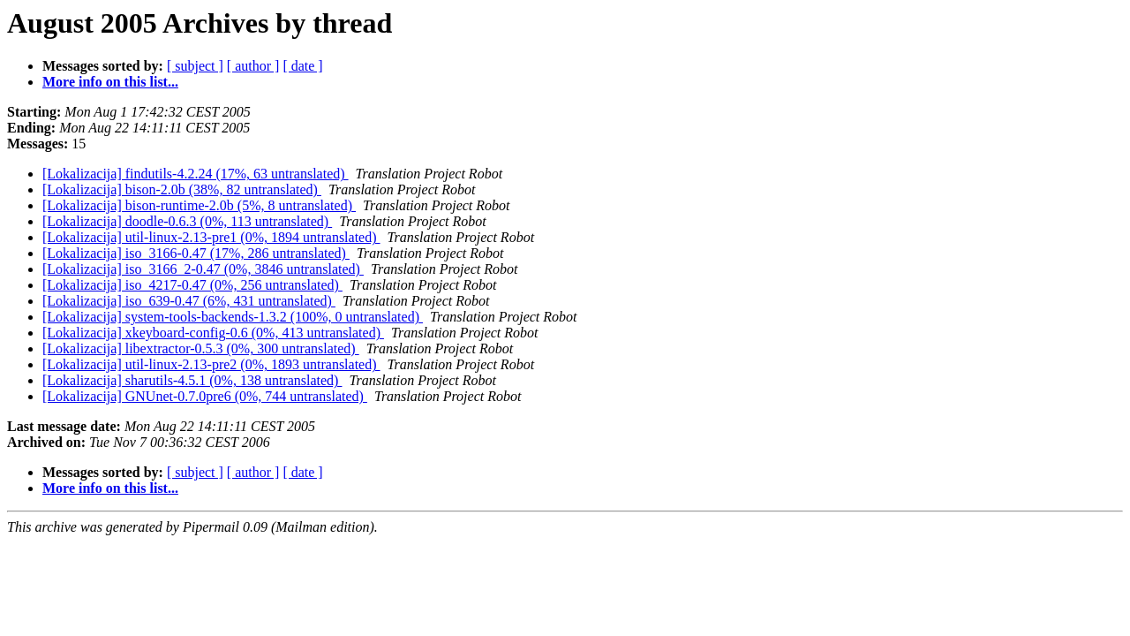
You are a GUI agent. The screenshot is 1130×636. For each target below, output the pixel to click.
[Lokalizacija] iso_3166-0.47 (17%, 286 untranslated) (196, 253)
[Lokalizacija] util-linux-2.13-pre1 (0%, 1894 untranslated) (211, 237)
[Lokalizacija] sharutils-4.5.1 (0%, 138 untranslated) (192, 380)
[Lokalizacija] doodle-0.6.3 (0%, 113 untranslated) (187, 221)
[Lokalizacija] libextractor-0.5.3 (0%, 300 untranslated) (200, 348)
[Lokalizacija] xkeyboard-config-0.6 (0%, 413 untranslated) (213, 332)
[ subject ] (195, 65)
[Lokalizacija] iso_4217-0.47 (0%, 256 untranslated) (192, 284)
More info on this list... (110, 81)
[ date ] (302, 65)
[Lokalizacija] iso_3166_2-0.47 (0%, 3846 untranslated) (203, 268)
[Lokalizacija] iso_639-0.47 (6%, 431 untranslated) (188, 300)
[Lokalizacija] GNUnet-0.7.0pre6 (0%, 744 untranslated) (204, 396)
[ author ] (253, 65)
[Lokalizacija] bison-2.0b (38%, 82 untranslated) (181, 189)
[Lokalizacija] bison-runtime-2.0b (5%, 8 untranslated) (199, 205)
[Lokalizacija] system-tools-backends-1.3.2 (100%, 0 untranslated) (232, 316)
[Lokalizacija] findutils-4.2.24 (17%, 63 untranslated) (195, 173)
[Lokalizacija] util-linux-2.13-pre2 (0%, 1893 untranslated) (211, 364)
